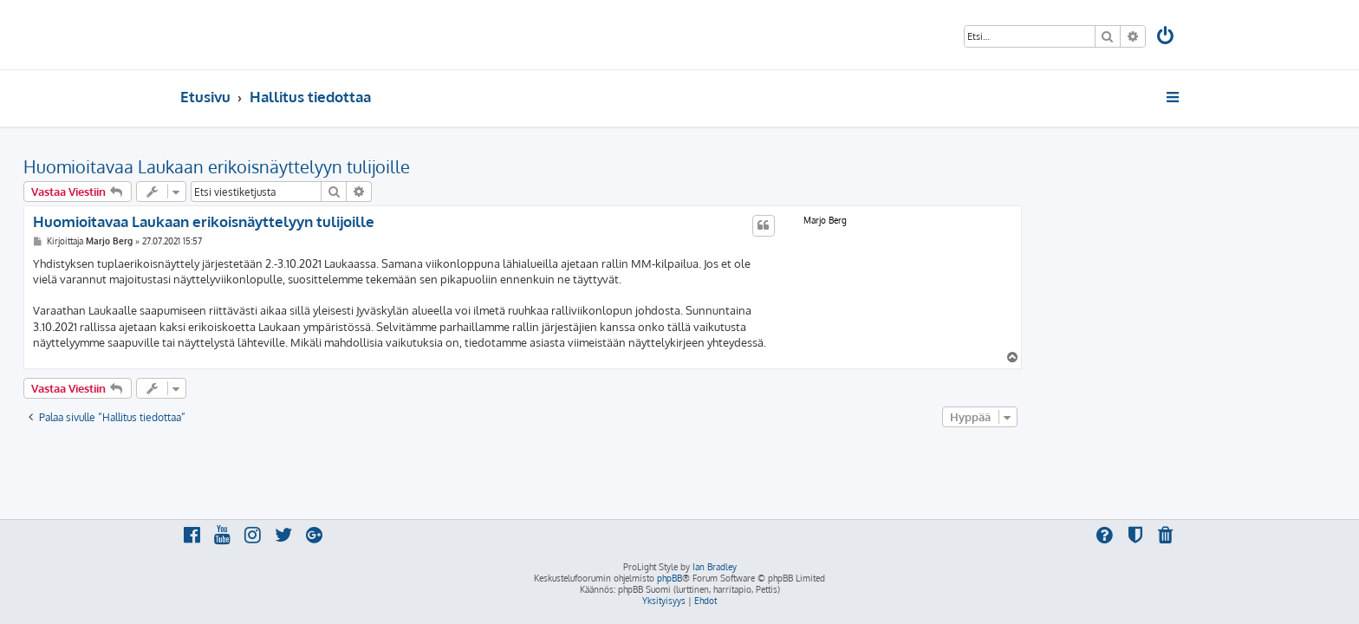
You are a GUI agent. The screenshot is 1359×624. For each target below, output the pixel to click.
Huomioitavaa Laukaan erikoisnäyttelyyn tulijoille (373, 166)
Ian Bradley (715, 567)
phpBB (669, 578)
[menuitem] (1166, 37)
